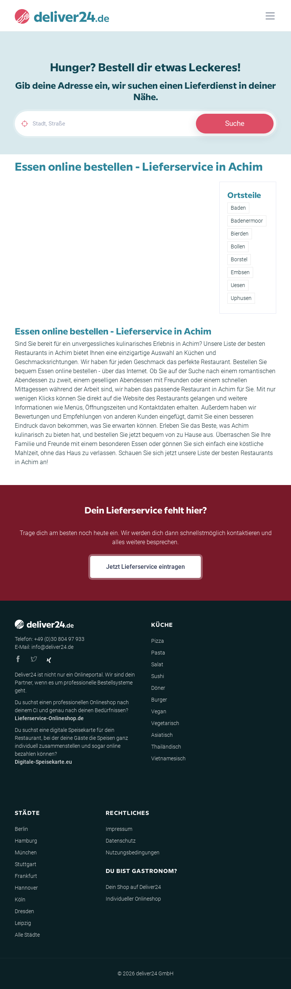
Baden (238, 208)
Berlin (21, 829)
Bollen (238, 246)
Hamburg (26, 841)
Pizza (157, 641)
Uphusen (241, 298)
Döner (158, 688)
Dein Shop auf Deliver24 (133, 887)
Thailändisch (166, 747)
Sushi (157, 676)
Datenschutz (121, 841)
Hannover (26, 888)
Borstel (239, 259)
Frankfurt (26, 876)
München (26, 852)
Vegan (158, 711)
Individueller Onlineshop (133, 899)
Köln (20, 899)
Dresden (24, 911)
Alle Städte (27, 935)
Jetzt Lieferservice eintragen (145, 566)
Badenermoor (247, 221)
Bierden (240, 234)
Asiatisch (162, 735)
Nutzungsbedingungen (133, 852)
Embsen (240, 272)
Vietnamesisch (168, 758)
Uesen (238, 285)
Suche (234, 123)
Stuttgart (25, 864)
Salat (157, 664)
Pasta (158, 653)
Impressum (119, 829)
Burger (159, 700)
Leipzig (23, 923)
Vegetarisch (165, 723)
